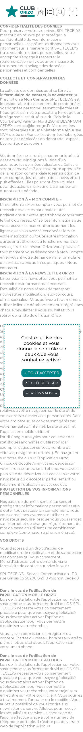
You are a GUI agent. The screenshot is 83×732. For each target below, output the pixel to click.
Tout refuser (41, 383)
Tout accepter (41, 373)
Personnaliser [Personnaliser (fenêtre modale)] (41, 393)
